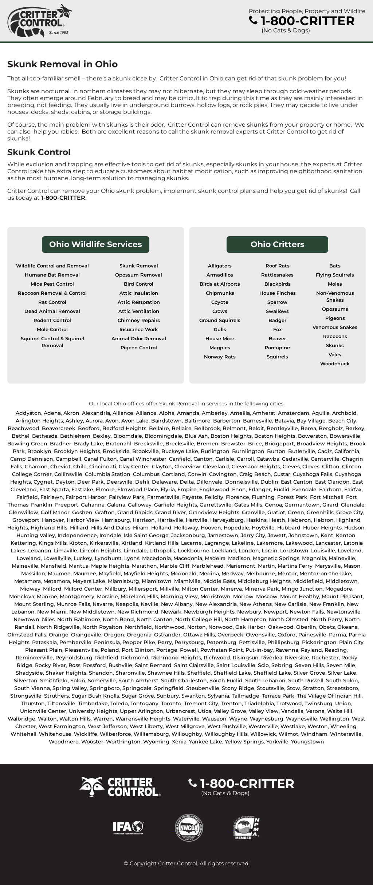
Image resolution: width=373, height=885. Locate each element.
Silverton (26, 680)
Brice (255, 443)
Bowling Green (27, 443)
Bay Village (311, 420)
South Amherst (138, 680)
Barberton (226, 420)
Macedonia (156, 558)
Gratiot (276, 512)
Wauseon (214, 718)
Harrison (144, 520)
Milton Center (200, 589)
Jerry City (253, 535)
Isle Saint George (146, 535)
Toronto (171, 703)
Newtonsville (343, 611)
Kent (327, 535)
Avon (112, 420)
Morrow (243, 596)
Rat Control (52, 302)
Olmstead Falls (26, 634)
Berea (308, 428)
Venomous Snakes (335, 327)
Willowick (263, 734)
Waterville (186, 718)
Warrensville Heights (142, 718)
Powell (189, 650)
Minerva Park (261, 589)
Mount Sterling (34, 604)
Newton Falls (307, 611)
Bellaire (159, 428)
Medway (232, 573)
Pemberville (75, 642)
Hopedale (236, 527)
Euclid (282, 489)
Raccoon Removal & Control (52, 293)
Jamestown (223, 535)
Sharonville (130, 673)
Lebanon (39, 550)
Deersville (119, 482)
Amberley (215, 413)
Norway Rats (220, 357)
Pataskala (44, 642)
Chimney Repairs (139, 320)
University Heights (93, 711)
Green (296, 512)
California (346, 451)
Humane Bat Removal (52, 275)
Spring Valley (69, 688)
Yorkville (277, 741)
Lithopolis (162, 550)
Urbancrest (180, 711)
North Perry (326, 619)
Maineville (342, 558)
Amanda (188, 413)
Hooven (211, 527)
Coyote (219, 302)
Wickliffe (85, 734)
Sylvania (218, 695)
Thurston (33, 703)
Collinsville (68, 474)
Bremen (208, 443)
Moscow (267, 596)
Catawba (267, 459)
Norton (196, 627)
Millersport (143, 589)
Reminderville (34, 657)
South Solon (342, 680)
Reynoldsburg (74, 657)
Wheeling (343, 726)
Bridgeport (279, 443)
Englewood (214, 489)
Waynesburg (266, 718)
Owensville (260, 634)
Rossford (94, 665)
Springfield (169, 688)
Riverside (297, 657)
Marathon (144, 566)
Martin (266, 566)
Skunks (335, 345)
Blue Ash (196, 436)
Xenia (179, 741)
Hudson (354, 527)
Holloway (186, 527)
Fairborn (330, 489)
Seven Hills (309, 665)
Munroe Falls (73, 604)
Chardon (36, 466)
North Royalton (102, 627)
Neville (149, 604)
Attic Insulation (138, 293)
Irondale (110, 535)
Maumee (59, 573)
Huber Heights (322, 527)
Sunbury (168, 695)
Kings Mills (53, 543)
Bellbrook (207, 428)
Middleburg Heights (264, 581)
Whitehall (23, 734)
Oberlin (306, 627)
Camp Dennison (31, 459)
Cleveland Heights (256, 466)
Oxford (287, 634)
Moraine (107, 596)
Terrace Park (278, 695)
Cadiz (325, 451)
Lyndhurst (108, 558)
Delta (187, 482)
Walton (47, 718)
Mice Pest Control (52, 284)
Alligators (220, 266)
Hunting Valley (35, 535)
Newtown (26, 619)
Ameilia (240, 413)
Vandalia (292, 711)
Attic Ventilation (138, 311)
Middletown (342, 581)
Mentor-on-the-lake (325, 573)
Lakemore (269, 543)
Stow (293, 688)
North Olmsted (289, 619)
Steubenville (202, 688)
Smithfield (54, 680)
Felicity (214, 497)
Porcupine (277, 347)
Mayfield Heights (145, 573)
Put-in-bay (259, 650)
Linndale (135, 550)
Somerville (102, 680)
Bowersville (345, 436)
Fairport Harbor (86, 497)
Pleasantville (81, 650)
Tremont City (201, 703)
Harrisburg (116, 520)
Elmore (105, 489)
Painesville (312, 634)
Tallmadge (245, 695)
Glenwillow (23, 512)
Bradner (60, 443)
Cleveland (216, 466)
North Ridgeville (58, 627)
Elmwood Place (137, 489)
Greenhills (320, 512)
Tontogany (144, 703)
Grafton (105, 512)
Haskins (256, 520)
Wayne (238, 718)
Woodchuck (335, 363)
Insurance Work (138, 329)
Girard (330, 504)
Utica (204, 711)
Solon (77, 680)
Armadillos (220, 275)
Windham (314, 734)
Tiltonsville (61, 703)
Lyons (132, 558)
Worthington (123, 741)
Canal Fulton (100, 459)
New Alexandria (216, 604)
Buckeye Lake (179, 451)
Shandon (101, 673)
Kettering (23, 543)
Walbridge (21, 718)
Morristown (215, 596)
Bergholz (331, 428)
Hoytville (263, 527)
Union (343, 703)
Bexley (102, 436)
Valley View (264, 711)
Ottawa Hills (199, 634)
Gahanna (93, 504)
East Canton (297, 482)
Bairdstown (166, 420)
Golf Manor (55, 512)
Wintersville (346, 734)
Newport (275, 611)
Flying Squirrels (335, 275)
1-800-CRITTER (63, 197)
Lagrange (216, 543)
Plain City (351, 642)
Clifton (330, 466)
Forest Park (292, 497)
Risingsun (246, 657)
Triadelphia (259, 703)
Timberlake (93, 703)
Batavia (284, 420)
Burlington (215, 451)
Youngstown (307, 741)
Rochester (325, 657)
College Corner (32, 474)
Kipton (78, 543)
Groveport (25, 520)
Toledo (119, 703)
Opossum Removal (138, 275)
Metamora (27, 581)
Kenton (346, 535)
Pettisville (252, 642)
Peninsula (107, 642)
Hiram (141, 527)
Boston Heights (231, 436)
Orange (58, 634)
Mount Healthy (299, 596)
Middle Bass (219, 581)
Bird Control (138, 284)
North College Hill (198, 619)
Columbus (146, 474)
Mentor (287, 573)
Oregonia (139, 634)
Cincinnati (102, 466)
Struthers (56, 695)
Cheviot (60, 466)
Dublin (269, 482)
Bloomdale (127, 436)
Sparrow (277, 302)
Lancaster (328, 543)
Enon (239, 489)
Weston (317, 726)
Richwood (217, 657)
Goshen (82, 512)
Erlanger (259, 489)
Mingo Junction (302, 589)
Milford (52, 589)
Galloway (140, 504)
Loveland (350, 550)
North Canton (155, 619)
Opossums (335, 309)
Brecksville (148, 443)
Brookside (116, 451)
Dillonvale (209, 482)
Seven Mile (340, 665)
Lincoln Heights (100, 550)
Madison (239, 558)
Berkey (354, 428)
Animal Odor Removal (138, 338)
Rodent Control (52, 320)
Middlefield (308, 581)
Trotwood (289, 703)
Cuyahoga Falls (312, 474)
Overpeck (230, 634)
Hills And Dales (110, 527)
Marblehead (208, 566)
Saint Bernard (153, 665)
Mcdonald (183, 573)
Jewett (277, 535)
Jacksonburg (188, 535)
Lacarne (191, 543)
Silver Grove (309, 673)
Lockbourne (193, 550)
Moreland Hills (139, 596)
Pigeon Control (139, 347)
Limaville (65, 550)
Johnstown (303, 535)
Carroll (245, 459)
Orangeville (86, 634)
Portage (166, 650)
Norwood (220, 627)
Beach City (342, 420)
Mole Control (52, 329)
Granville (253, 512)
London (249, 550)
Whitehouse (55, 734)
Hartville (197, 520)
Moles (335, 284)
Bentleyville (282, 428)
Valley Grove (230, 711)
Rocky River (50, 665)
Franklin (41, 504)
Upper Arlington (141, 711)
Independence (77, 535)
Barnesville (257, 420)
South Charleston (184, 680)
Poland (110, 650)
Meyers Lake (88, 581)
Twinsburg (319, 703)
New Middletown (92, 611)
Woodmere (64, 741)
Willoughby (187, 734)
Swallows (277, 311)
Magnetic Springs (276, 558)
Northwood (169, 627)
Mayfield (110, 573)
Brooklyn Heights (77, 451)
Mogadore (338, 589)
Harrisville (170, 520)
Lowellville (57, 558)
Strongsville (26, 695)
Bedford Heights (124, 428)
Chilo (80, 466)
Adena (52, 413)
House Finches (277, 293)
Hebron (324, 520)
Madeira (215, 558)
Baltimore (197, 420)
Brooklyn (39, 451)
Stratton (313, 688)
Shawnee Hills (166, 673)
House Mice (219, 338)
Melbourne (260, 573)
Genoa (273, 504)
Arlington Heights (39, 420)
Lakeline (243, 543)
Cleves (291, 466)
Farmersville (163, 497)
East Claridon (332, 482)
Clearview (187, 466)
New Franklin (326, 604)
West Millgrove (185, 726)
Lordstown (294, 550)
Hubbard (289, 527)
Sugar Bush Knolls (95, 695)
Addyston (28, 413)
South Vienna (32, 688)
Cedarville (295, 459)
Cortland (173, 474)
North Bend (118, 619)
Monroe (47, 596)
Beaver (277, 338)
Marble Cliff (174, 566)
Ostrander (167, 634)
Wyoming (156, 741)
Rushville (120, 665)
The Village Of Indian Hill (329, 695)
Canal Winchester (142, 459)
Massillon (33, 573)
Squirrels (277, 357)
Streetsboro (342, 688)
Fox (277, 329)
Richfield (106, 657)
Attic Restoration (139, 302)
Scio (263, 665)
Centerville (325, 459)
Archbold (344, 413)
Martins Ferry (295, 566)
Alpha (166, 413)
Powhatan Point (221, 650)
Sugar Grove (138, 695)
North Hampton (245, 619)
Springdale (137, 688)
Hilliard (79, 527)
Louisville (323, 550)
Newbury (249, 611)
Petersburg (221, 642)
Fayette (192, 497)
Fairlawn (51, 497)
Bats (335, 266)
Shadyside (29, 673)
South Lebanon (265, 680)
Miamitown (157, 581)
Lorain (270, 550)
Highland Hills (49, 527)
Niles (48, 619)
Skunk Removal (138, 266)
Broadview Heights (322, 443)
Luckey (83, 558)
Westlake (292, 726)
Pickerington (319, 642)
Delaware (164, 482)
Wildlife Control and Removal (52, 266)
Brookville (145, 451)
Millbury (115, 589)
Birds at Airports (220, 284)
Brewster (233, 443)
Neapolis (126, 604)
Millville (169, 589)
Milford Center (83, 589)
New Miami (52, 611)
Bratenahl (118, 443)
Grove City (349, 512)
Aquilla (321, 413)
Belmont (234, 428)
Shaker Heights (66, 673)
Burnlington (248, 451)
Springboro (105, 688)
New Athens (255, 604)
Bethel (21, 436)
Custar (282, 474)
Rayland (311, 650)
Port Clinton (138, 650)
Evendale (304, 489)
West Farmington (62, 726)
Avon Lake (135, 420)
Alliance (123, 413)
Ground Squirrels (219, 320)
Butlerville (301, 451)
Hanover (53, 520)
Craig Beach (255, 474)
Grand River (170, 512)
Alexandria (96, 413)
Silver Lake (342, 673)
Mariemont (240, 566)
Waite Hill (339, 711)
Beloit (256, 428)
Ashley (74, 420)
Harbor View (83, 520)
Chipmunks (220, 293)
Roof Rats (278, 266)
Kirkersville (104, 543)
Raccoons (335, 336)
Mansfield (53, 566)
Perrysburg (189, 642)
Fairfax (353, 489)
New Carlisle (290, 604)
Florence (237, 497)
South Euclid (226, 680)
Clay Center (134, 466)
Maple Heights (110, 566)
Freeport (66, 504)
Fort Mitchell (326, 497)
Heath (277, 520)
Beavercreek (58, 428)
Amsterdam (293, 413)
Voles (335, 354)
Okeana (347, 627)
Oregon (114, 634)
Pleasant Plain (43, 650)
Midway (30, 589)
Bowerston (312, 436)
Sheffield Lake (232, 673)
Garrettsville (216, 504)
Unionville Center (43, 711)
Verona (315, 711)
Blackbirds (277, 284)
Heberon (299, 520)
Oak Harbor (250, 627)
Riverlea (271, 657)
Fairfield (27, 497)
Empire (187, 489)
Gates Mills (248, 504)
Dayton (65, 482)
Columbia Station (107, 474)
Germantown (302, 504)
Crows (219, 311)
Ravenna (286, 650)
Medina (209, 573)
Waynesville (301, 718)
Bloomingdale (163, 436)
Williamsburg (151, 734)
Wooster (92, 741)
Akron (71, 413)
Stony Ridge (238, 688)
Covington (223, 474)
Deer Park (90, 482)
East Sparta (54, 489)
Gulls (220, 329)
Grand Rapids (135, 512)
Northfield (138, 627)
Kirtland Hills (161, 543)
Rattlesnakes (277, 275)
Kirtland (131, 543)
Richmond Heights (176, 657)
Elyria (168, 489)
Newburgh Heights (209, 611)
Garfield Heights (175, 504)
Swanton (193, 695)
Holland (161, 527)
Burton (276, 451)
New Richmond (137, 611)
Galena (116, 504)
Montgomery (77, 596)
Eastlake (82, 489)
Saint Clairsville (194, 665)
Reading (336, 650)
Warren (103, 718)
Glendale (353, 504)
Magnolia (314, 558)
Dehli (142, 482)
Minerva (231, 589)
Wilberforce (115, 734)
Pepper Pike (138, 642)
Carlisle (224, 459)
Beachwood (23, 428)
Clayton (162, 466)
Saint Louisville (235, 665)
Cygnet (43, 482)
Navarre (103, 604)
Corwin (197, 474)
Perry (165, 642)
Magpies (219, 347)
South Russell (305, 680)
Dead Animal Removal (52, 311)
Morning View (179, 596)
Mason (352, 566)
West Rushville (226, 726)
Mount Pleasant (342, 596)
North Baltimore (78, 619)
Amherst (263, 413)
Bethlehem (75, 436)
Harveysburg (227, 520)
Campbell (68, 459)
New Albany (177, 604)
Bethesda (45, 436)
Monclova (21, 596)
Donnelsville (241, 482)
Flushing (263, 497)
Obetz (327, 627)
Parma (337, 634)
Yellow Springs (244, 741)
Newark (171, 611)
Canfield (180, 459)
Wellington (334, 718)
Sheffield (199, 673)
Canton (203, 459)
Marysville (328, 566)
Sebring (281, 665)
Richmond (135, 657)
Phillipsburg (283, 642)
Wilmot (288, 734)
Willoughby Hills (226, 734)
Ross (74, 665)
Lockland (224, 550)
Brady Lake (88, 443)
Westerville (263, 726)
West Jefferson (107, 726)
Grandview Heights (214, 512)
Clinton (351, 466)
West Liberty (146, 726)
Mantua (79, 566)
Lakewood (299, 543)
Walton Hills (75, 718)
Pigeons (335, 318)
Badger (277, 320)
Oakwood (281, 627)
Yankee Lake (205, 741)
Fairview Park (127, 497)
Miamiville (187, 581)
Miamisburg (123, 581)
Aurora (94, 420)
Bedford (89, 428)
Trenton (231, 703)
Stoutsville (270, 688)
